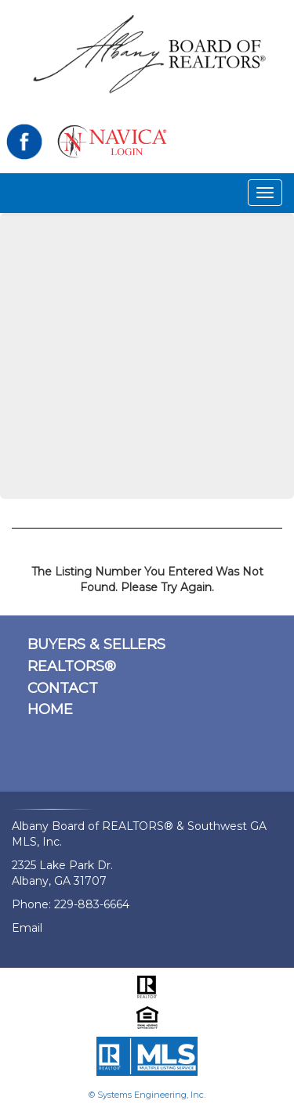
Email (27, 928)
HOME (50, 709)
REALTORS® (71, 666)
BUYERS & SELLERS (96, 644)
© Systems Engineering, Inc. (147, 1094)
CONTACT (62, 688)
